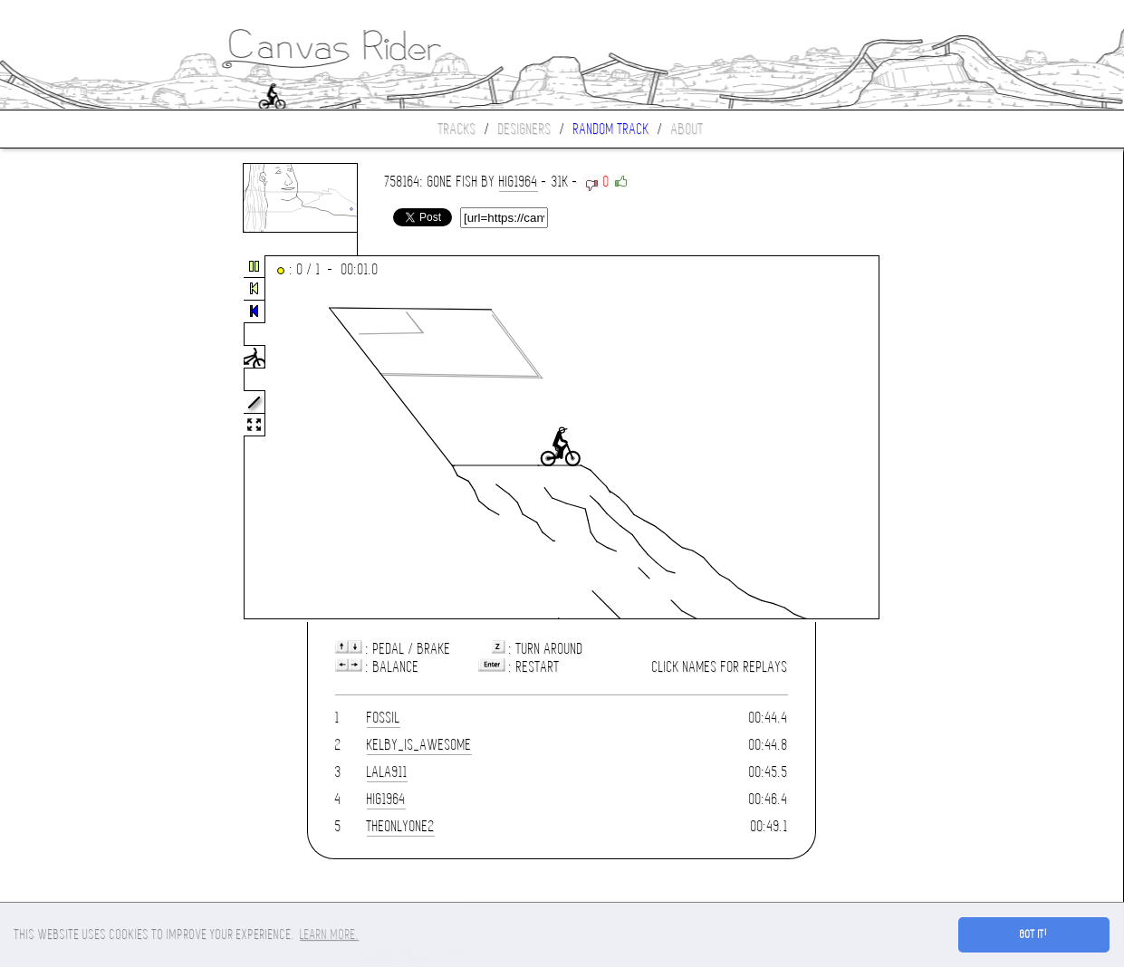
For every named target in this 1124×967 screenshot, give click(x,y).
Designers (525, 129)
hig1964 (518, 181)
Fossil (383, 717)
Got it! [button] (1034, 934)
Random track (611, 129)
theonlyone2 (401, 826)
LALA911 (387, 771)
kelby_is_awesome (419, 744)
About (687, 129)
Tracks (457, 129)
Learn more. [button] (329, 934)
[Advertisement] (76, 438)
